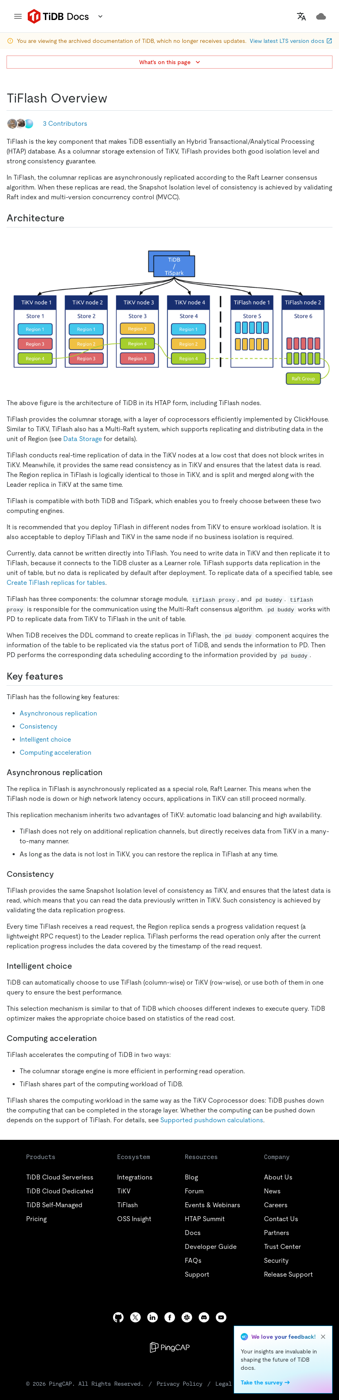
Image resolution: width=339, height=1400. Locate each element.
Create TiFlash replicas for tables (56, 582)
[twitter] (135, 1317)
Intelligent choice (45, 739)
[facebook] (169, 1317)
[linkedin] (152, 1317)
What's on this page (170, 62)
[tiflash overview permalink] (114, 98)
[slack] (186, 1317)
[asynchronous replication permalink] (109, 772)
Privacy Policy (179, 1383)
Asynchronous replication (58, 713)
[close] (323, 1336)
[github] (118, 1317)
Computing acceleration (55, 752)
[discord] (204, 1317)
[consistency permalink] (60, 874)
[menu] (18, 16)
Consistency (39, 726)
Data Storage (82, 439)
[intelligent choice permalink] (79, 966)
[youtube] (221, 1317)
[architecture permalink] (71, 218)
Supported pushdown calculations (211, 1120)
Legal (223, 1383)
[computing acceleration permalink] (103, 1038)
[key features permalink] (70, 676)
